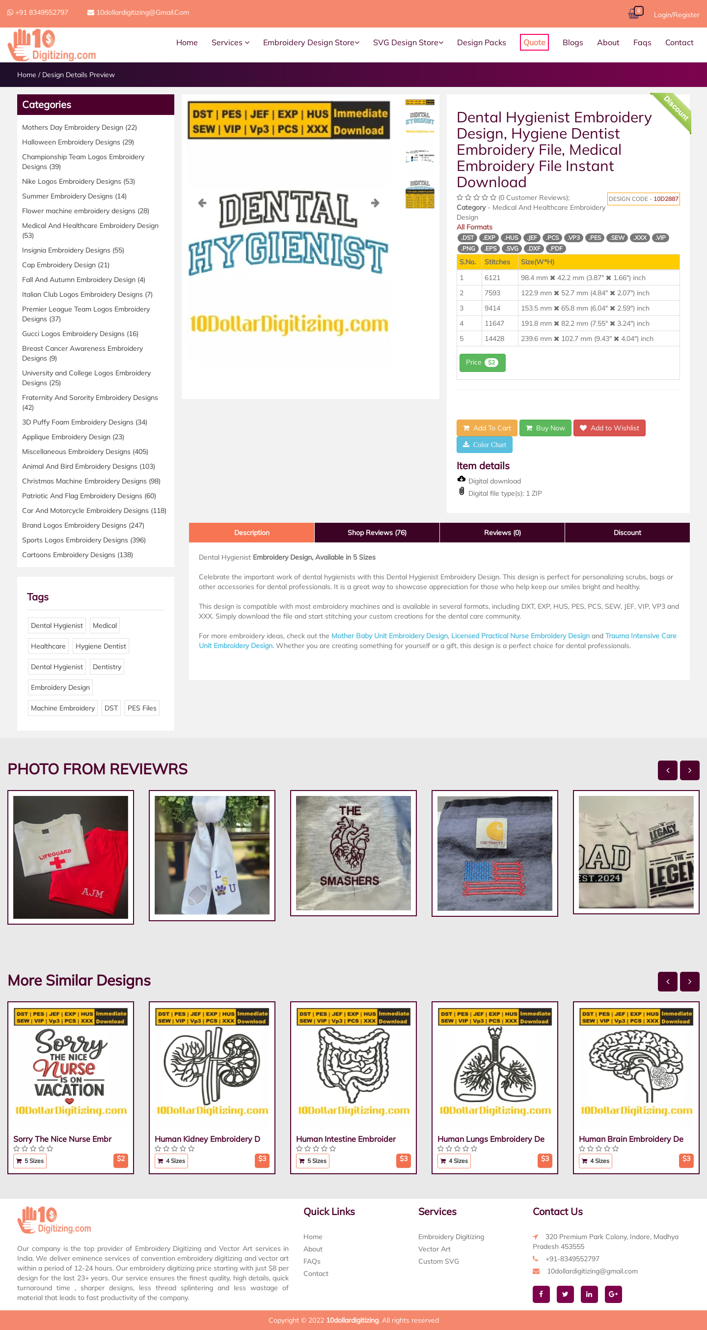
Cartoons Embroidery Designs (77, 554)
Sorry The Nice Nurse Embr (62, 1139)
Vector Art (434, 1249)
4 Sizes (171, 1160)
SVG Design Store (408, 42)
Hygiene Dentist (101, 646)
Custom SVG (438, 1261)
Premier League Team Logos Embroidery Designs (86, 314)
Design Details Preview (78, 74)
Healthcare (48, 646)
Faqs (642, 42)
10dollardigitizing (352, 1320)
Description (252, 532)
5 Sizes (30, 1160)
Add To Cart (487, 428)
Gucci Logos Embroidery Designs (80, 333)
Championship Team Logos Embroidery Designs (83, 161)
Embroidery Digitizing (451, 1236)
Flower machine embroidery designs (85, 210)
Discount (627, 532)
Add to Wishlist (609, 428)
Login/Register (677, 14)
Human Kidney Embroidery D (207, 1139)
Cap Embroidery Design (65, 264)
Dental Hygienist (57, 625)
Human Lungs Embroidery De (490, 1139)
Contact (679, 42)
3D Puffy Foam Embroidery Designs (84, 422)
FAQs (312, 1261)
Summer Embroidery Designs (74, 196)
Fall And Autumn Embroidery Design (83, 279)
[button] (202, 282)
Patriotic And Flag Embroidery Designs (89, 495)
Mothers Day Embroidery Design (79, 127)
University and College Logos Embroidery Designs (86, 377)
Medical (105, 625)
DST (111, 708)
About (608, 42)
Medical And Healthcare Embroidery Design (90, 230)
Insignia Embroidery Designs (73, 250)
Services (230, 42)
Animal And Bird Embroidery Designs (88, 466)
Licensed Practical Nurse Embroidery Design (520, 635)
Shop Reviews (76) (377, 532)
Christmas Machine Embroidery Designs (91, 481)
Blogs (573, 42)
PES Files (142, 708)
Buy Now (545, 428)
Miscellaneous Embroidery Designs (85, 451)
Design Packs (481, 42)
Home (187, 42)
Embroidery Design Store (311, 42)
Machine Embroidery (63, 708)
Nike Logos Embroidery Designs (78, 181)
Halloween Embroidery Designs (78, 142)
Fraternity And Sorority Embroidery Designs (90, 402)
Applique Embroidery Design (73, 436)
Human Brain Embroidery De (631, 1139)
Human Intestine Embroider (346, 1139)
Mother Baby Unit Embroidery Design (389, 635)
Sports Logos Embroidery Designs (84, 540)
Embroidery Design (60, 687)
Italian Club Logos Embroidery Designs (87, 294)
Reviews (502, 532)
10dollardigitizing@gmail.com (138, 12)
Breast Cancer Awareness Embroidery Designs (82, 353)
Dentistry (107, 666)
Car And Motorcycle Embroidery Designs (94, 510)
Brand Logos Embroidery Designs (83, 525)
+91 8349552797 (37, 12)
